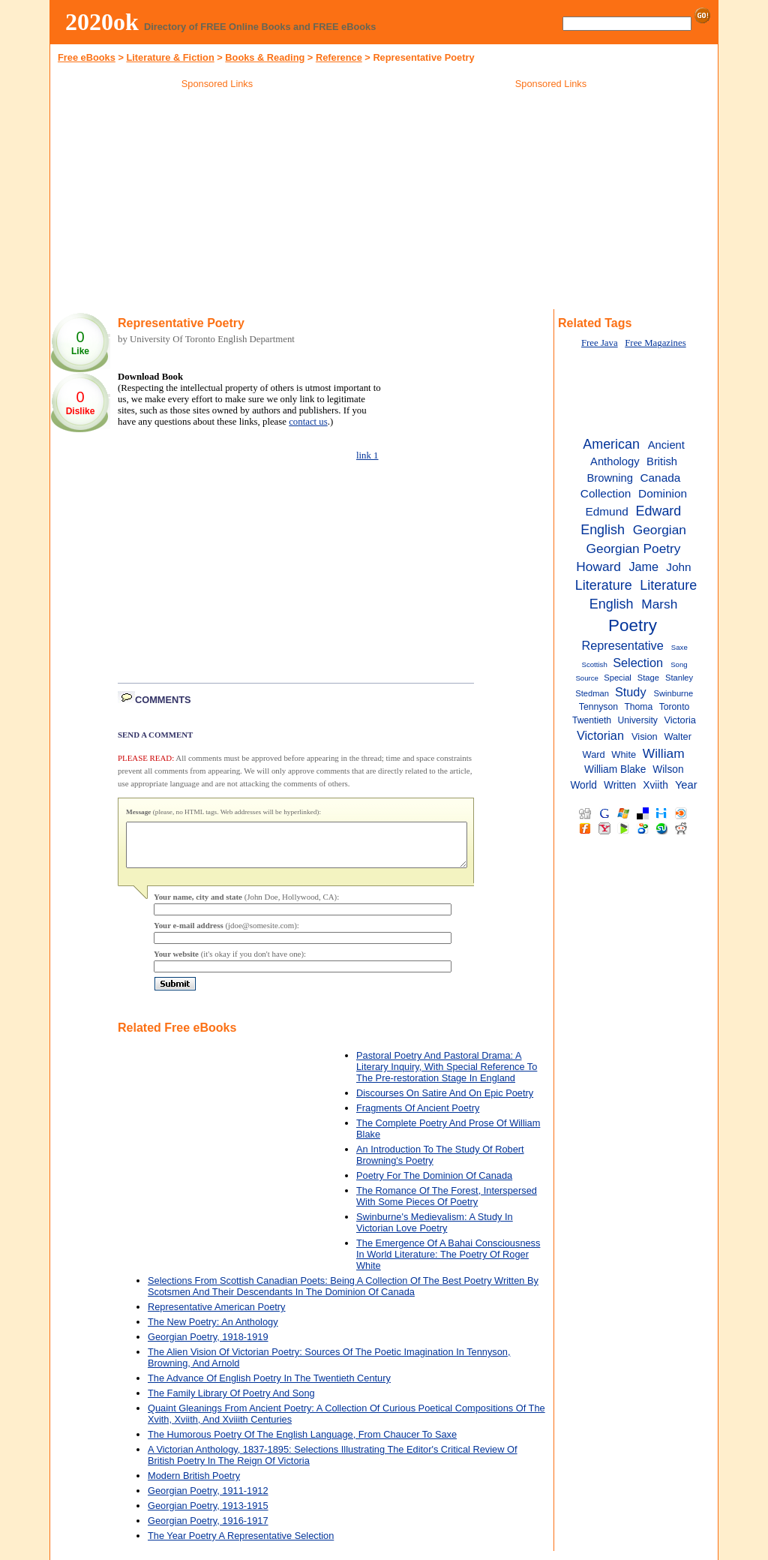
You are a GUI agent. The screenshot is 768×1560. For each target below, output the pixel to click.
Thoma (638, 707)
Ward (594, 754)
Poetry (632, 625)
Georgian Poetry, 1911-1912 (208, 1499)
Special (618, 677)
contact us (308, 421)
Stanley (679, 677)
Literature (603, 585)
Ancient (666, 445)
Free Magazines (655, 343)
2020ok (102, 21)
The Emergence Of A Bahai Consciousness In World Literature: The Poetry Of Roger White (448, 1263)
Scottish (595, 664)
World (583, 785)
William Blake (615, 769)
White (623, 754)
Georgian (659, 529)
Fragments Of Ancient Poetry (417, 1117)
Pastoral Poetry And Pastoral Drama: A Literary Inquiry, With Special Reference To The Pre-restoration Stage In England (446, 1076)
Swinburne (674, 693)
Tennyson (598, 707)
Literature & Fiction (170, 57)
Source (586, 678)
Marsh (659, 604)
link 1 (367, 455)
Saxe (679, 647)
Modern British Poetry (194, 1484)
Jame (643, 566)
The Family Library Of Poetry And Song (231, 1402)
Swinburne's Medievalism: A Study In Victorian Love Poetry (434, 1231)
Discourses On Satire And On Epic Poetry (444, 1102)
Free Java (599, 343)
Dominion (662, 493)
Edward (658, 510)
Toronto (674, 707)
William (664, 753)
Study (630, 692)
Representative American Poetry (217, 1315)
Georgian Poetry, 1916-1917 (208, 1529)
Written (620, 785)
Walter (678, 736)
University (638, 720)
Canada (660, 477)
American (611, 444)
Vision (645, 736)
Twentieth (591, 720)
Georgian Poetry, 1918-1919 (208, 1345)
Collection (606, 493)
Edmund (607, 511)
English (602, 529)
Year (686, 785)
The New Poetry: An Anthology (213, 1330)
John (678, 567)
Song (678, 664)
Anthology (615, 461)
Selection (638, 662)
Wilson (667, 769)
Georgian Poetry (633, 548)
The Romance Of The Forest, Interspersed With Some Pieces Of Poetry (446, 1205)
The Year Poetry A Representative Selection (241, 1544)
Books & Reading (264, 57)
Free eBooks (87, 57)
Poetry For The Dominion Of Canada (434, 1184)
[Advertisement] (218, 202)
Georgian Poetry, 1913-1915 (208, 1514)
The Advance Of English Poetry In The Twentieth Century (269, 1387)
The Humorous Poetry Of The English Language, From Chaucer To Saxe (302, 1443)
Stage (648, 677)
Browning (610, 478)
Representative (622, 645)
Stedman (592, 693)
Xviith (655, 785)
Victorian (600, 735)
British (661, 461)
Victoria (680, 720)
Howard (598, 566)
